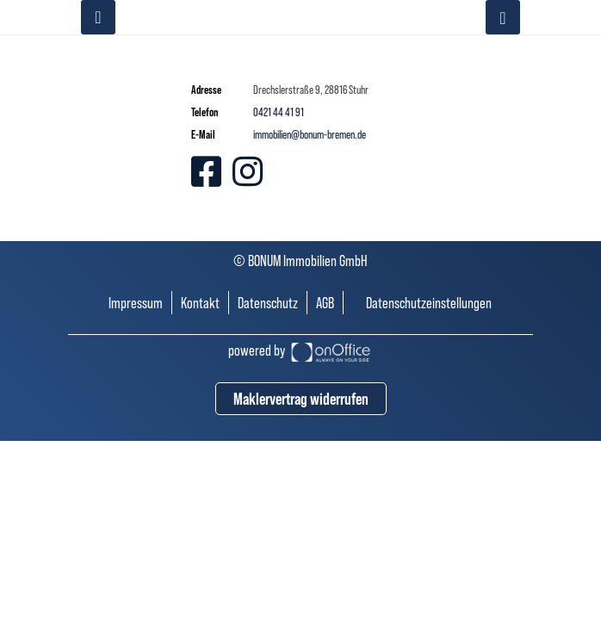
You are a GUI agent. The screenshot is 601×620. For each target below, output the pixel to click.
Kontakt (200, 303)
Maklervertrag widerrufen (301, 398)
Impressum (135, 303)
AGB (325, 303)
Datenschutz (268, 303)
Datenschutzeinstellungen (429, 303)
